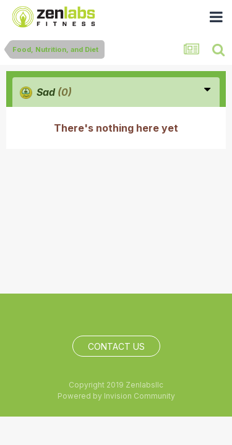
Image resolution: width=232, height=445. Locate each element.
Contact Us (116, 346)
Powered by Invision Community (116, 395)
